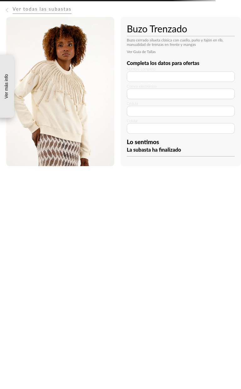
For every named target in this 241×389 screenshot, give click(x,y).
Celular (132, 120)
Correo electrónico (142, 86)
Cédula (132, 103)
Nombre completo (141, 69)
